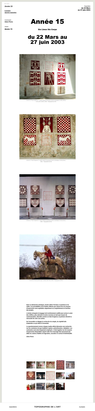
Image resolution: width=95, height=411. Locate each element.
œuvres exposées (10, 12)
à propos (7, 10)
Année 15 (8, 6)
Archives (7, 3)
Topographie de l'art (47, 407)
